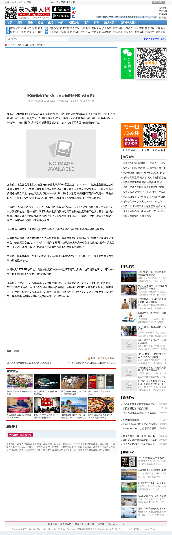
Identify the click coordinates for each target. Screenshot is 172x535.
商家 (96, 22)
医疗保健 (160, 28)
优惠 (129, 17)
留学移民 (85, 32)
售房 (105, 17)
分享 (102, 358)
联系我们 (163, 8)
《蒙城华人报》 (128, 22)
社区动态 (74, 22)
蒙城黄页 (109, 22)
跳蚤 (30, 22)
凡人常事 (139, 28)
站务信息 (79, 524)
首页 (9, 22)
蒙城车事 (64, 28)
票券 (23, 32)
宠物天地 (96, 28)
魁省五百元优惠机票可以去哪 (152, 470)
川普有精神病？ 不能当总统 (137, 216)
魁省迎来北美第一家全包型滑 (152, 496)
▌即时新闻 (127, 266)
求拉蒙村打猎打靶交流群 (135, 408)
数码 (34, 28)
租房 (99, 17)
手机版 (90, 524)
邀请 (93, 358)
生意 (111, 17)
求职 (18, 28)
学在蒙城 (53, 32)
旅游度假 (160, 32)
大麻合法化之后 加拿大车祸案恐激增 (33, 362)
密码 (29, 2)
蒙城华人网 (6, 45)
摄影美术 (139, 32)
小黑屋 (100, 524)
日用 (23, 28)
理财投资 (96, 32)
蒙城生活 (12, 371)
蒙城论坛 (163, 14)
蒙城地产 (163, 17)
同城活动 (149, 32)
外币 (12, 32)
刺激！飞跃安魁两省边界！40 (152, 508)
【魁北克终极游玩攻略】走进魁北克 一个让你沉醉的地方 (73, 417)
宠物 (29, 32)
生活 (50, 22)
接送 (154, 17)
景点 (148, 17)
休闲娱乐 (128, 28)
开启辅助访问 (166, 2)
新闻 (20, 22)
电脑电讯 (85, 28)
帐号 (7, 2)
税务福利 (128, 32)
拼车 (34, 32)
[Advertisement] (49, 69)
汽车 (29, 28)
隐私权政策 (65, 524)
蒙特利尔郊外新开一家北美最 (152, 483)
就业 (117, 17)
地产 (86, 22)
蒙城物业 (117, 32)
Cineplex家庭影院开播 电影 (151, 457)
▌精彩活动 (127, 452)
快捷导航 (157, 2)
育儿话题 (64, 32)
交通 (142, 17)
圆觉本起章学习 (131, 420)
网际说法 (74, 32)
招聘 (12, 28)
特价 (60, 22)
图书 (18, 32)
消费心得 (53, 28)
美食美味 (74, 28)
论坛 (40, 22)
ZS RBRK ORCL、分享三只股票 (139, 428)
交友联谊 (107, 28)
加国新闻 (29, 45)
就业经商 (107, 32)
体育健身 (117, 28)
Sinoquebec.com (116, 524)
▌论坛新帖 (127, 397)
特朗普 (16, 351)
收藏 (112, 358)
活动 (123, 17)
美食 (135, 17)
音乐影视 (149, 28)
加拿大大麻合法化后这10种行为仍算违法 (95, 362)
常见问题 (163, 11)
